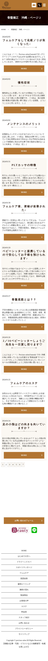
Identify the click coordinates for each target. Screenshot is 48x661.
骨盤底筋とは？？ (24, 299)
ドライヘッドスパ (24, 562)
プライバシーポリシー (24, 629)
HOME (3, 29)
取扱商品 (24, 595)
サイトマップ (24, 634)
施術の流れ (24, 590)
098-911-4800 (26, 507)
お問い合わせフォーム (24, 521)
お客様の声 (24, 601)
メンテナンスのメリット (24, 123)
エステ (24, 606)
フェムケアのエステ (24, 383)
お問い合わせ (24, 623)
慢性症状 (24, 82)
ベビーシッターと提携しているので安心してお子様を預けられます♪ (24, 255)
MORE (24, 69)
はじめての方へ (24, 556)
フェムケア (24, 573)
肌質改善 (24, 578)
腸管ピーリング (24, 584)
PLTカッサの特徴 (24, 165)
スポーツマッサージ (24, 567)
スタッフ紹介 (24, 617)
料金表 (24, 612)
